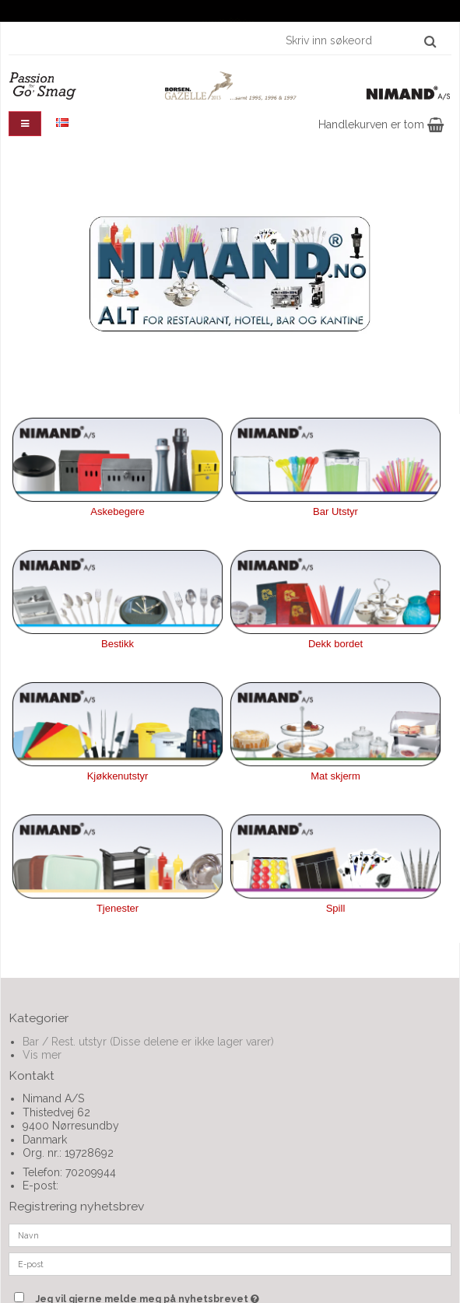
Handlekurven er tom (381, 124)
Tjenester (118, 908)
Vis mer (42, 1055)
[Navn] (230, 1234)
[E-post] (230, 1263)
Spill (336, 908)
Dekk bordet (335, 644)
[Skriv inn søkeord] (360, 40)
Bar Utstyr (335, 511)
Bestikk (117, 644)
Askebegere (117, 511)
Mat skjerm (335, 776)
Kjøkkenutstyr (118, 776)
